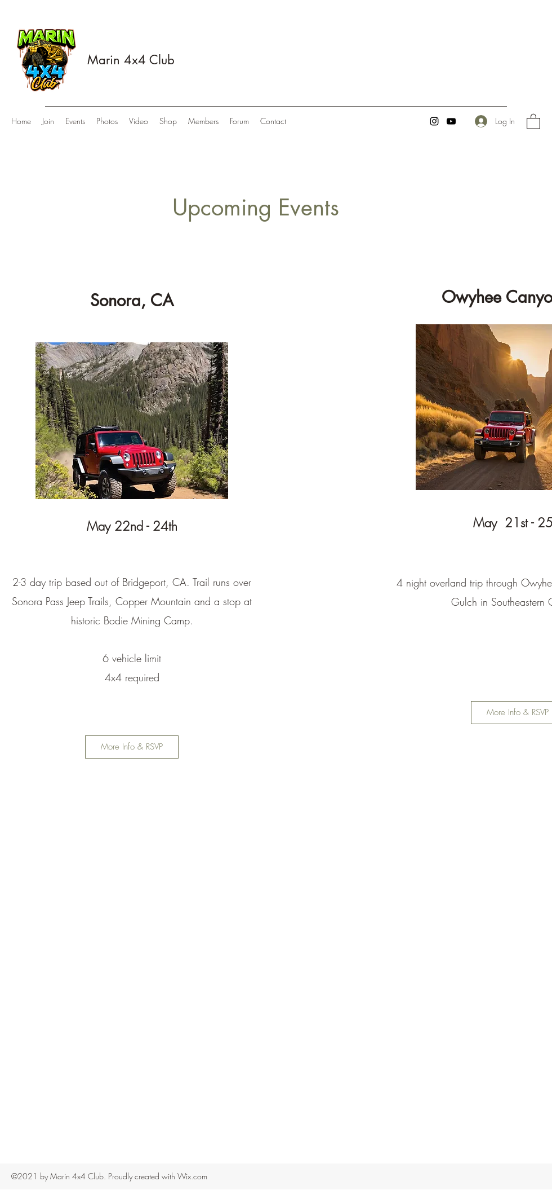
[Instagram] (434, 121)
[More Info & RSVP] (132, 747)
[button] (533, 121)
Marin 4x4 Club (131, 60)
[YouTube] (451, 121)
